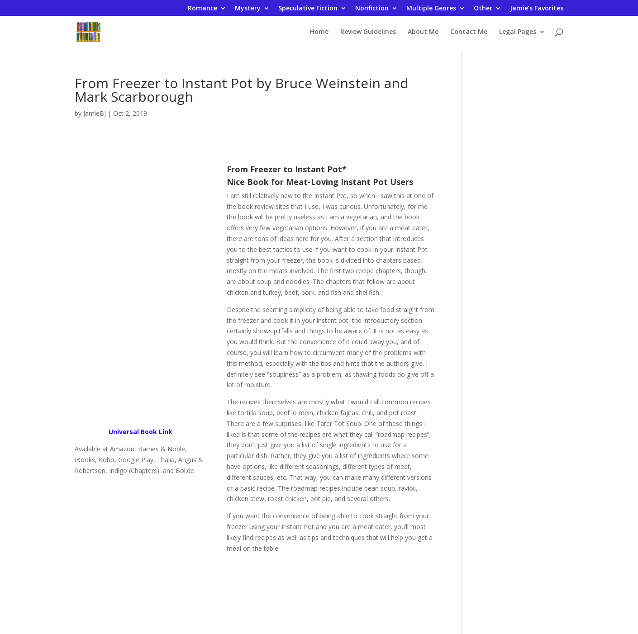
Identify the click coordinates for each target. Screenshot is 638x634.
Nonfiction (372, 8)
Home (319, 32)
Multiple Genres (431, 8)
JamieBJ (94, 113)
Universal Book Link (140, 431)
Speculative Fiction (308, 8)
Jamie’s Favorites (536, 8)
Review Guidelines (368, 32)
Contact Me (468, 32)
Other (483, 8)
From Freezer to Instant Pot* (287, 169)
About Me (423, 32)
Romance (202, 8)
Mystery (248, 8)
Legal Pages (517, 32)
